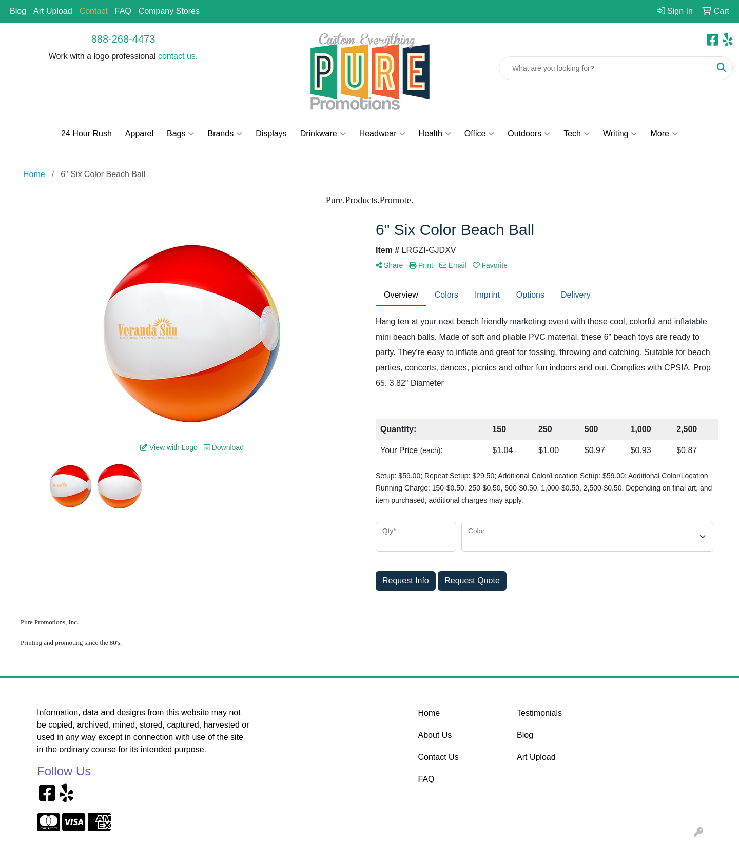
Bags (180, 134)
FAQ (123, 11)
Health (435, 134)
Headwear (382, 134)
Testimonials (539, 713)
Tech (576, 134)
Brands (224, 134)
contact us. (178, 56)
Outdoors (529, 134)
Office (479, 134)
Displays (271, 133)
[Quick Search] (605, 68)
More (663, 134)
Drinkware (323, 134)
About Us (435, 735)
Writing (620, 134)
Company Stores (169, 11)
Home (429, 713)
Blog (18, 11)
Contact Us (438, 757)
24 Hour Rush (86, 133)
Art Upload (52, 11)
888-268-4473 (123, 39)
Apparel (139, 133)
